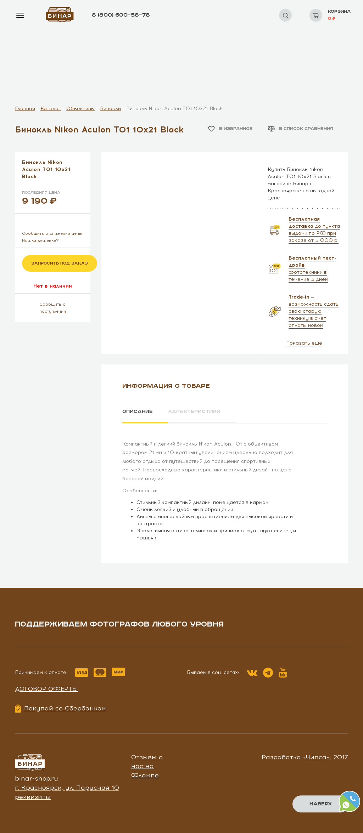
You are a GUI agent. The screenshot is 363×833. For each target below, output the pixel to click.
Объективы (80, 109)
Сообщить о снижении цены (52, 233)
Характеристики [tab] (196, 411)
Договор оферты (46, 688)
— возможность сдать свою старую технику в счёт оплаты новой (314, 311)
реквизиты (33, 796)
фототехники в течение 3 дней (312, 268)
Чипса (316, 756)
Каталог (50, 109)
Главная (25, 109)
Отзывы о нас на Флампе (147, 765)
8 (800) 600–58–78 (121, 15)
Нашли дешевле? (40, 240)
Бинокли (110, 109)
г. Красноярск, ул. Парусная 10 (67, 787)
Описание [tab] (137, 411)
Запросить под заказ (59, 263)
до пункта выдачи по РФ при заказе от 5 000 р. (314, 229)
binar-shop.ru (36, 778)
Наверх (320, 804)
